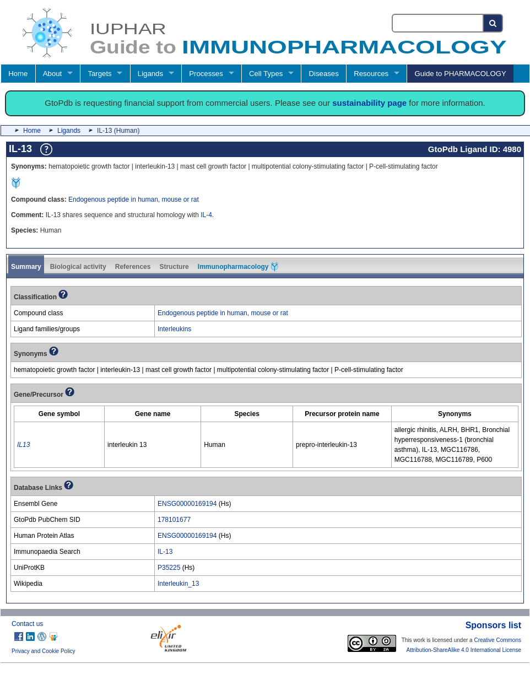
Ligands (150, 73)
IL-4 (206, 215)
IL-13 (165, 551)
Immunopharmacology (238, 267)
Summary (26, 267)
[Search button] (493, 23)
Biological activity (78, 267)
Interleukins (174, 329)
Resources (371, 73)
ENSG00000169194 (187, 504)
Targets (99, 73)
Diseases (324, 73)
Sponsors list (493, 625)
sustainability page (369, 102)
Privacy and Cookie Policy (43, 651)
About (52, 73)
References (133, 267)
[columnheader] (59, 414)
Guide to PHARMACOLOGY (460, 73)
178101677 (174, 520)
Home (18, 73)
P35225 (169, 567)
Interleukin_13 (178, 583)
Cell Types (266, 73)
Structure (173, 267)
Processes (206, 73)
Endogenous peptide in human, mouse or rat (133, 199)
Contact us (27, 624)
